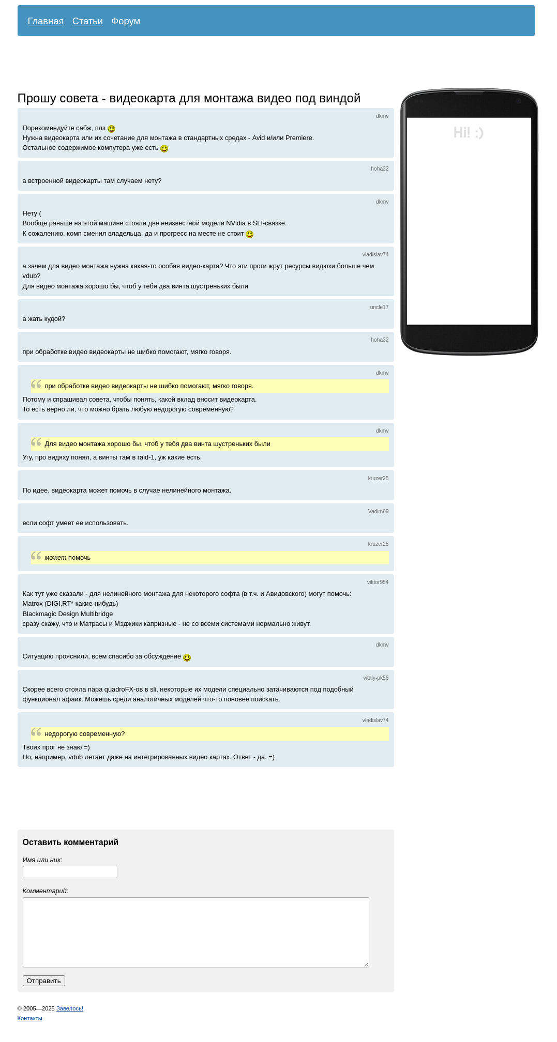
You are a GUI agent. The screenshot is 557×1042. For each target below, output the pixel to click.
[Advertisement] (268, 64)
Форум (125, 21)
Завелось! (69, 1021)
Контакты (30, 1031)
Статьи (87, 21)
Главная (46, 21)
